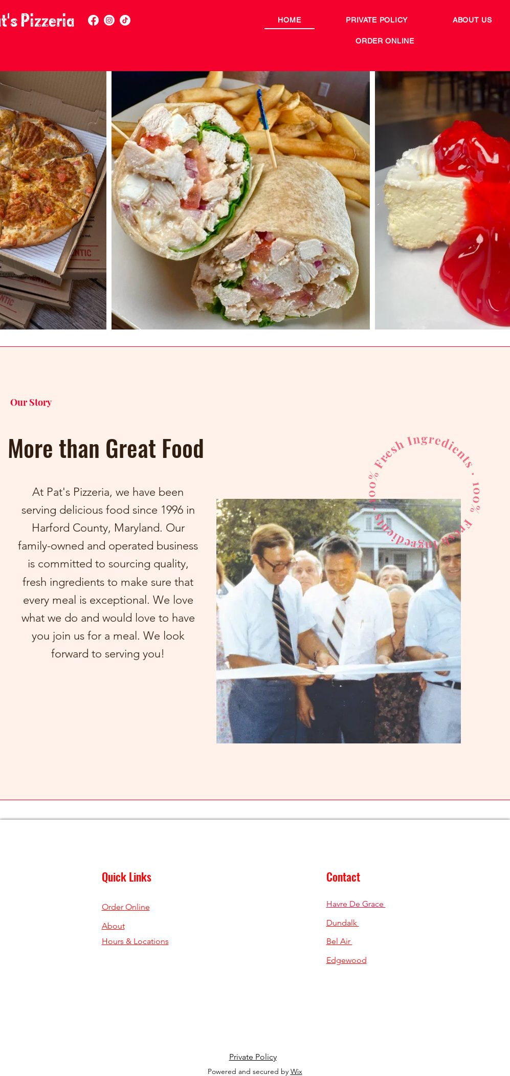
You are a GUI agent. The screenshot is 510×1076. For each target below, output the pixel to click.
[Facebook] (93, 20)
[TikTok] (125, 20)
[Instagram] (109, 20)
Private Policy (253, 1057)
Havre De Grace (356, 904)
